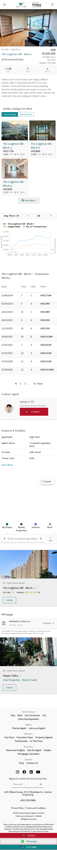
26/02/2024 (7, 312)
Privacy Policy (17, 808)
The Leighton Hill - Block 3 (14, 146)
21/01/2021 (7, 353)
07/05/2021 (7, 345)
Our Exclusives (32, 715)
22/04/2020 (7, 369)
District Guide (29, 679)
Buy (13, 715)
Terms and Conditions (36, 808)
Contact (28, 835)
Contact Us (32, 762)
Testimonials (21, 740)
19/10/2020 (7, 361)
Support (28, 759)
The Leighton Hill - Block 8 (42, 146)
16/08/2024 (7, 295)
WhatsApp (28, 841)
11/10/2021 (7, 328)
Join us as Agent (37, 728)
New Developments (28, 718)
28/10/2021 (7, 320)
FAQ (21, 762)
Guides (47, 750)
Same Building (9, 114)
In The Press (36, 740)
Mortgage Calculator (28, 753)
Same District (26, 114)
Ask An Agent (34, 750)
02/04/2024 (7, 303)
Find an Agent (19, 728)
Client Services (28, 712)
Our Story (9, 737)
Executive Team (25, 737)
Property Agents (44, 737)
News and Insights (15, 750)
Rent (19, 715)
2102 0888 (28, 847)
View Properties (12, 679)
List (44, 715)
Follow (9, 600)
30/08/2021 (7, 336)
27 (51, 42)
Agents (28, 724)
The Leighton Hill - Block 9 (14, 184)
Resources (28, 746)
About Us (28, 734)
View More (7, 465)
